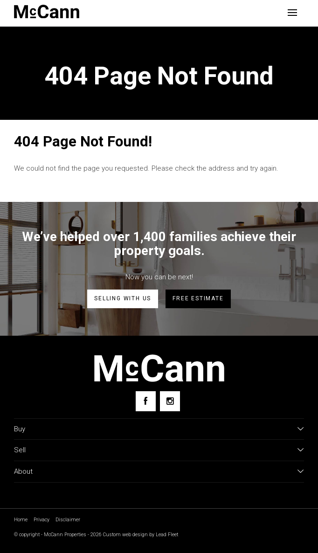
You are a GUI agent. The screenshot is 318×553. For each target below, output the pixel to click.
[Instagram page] (170, 401)
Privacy (41, 520)
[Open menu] (292, 13)
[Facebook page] (146, 401)
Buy (19, 429)
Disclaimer (67, 520)
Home (21, 520)
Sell (20, 450)
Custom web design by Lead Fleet (140, 535)
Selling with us (122, 298)
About (23, 471)
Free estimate (198, 298)
